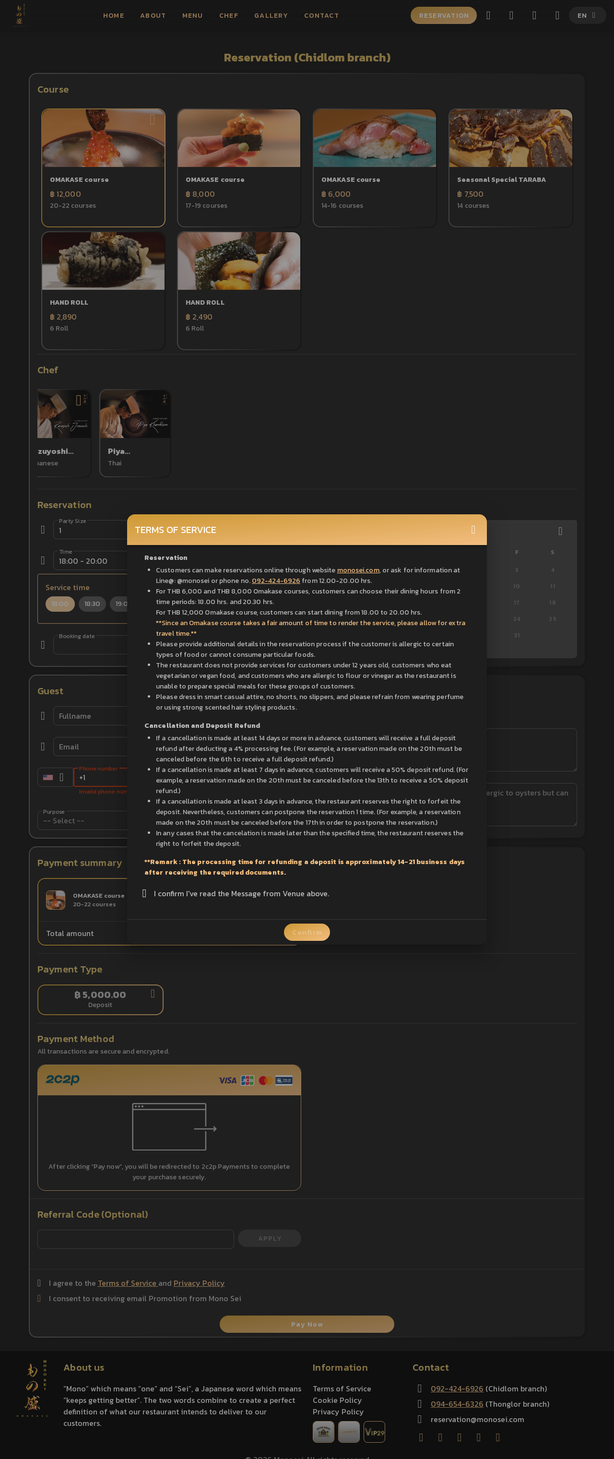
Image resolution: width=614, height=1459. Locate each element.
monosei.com (358, 570)
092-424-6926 (276, 581)
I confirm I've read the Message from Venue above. (241, 893)
